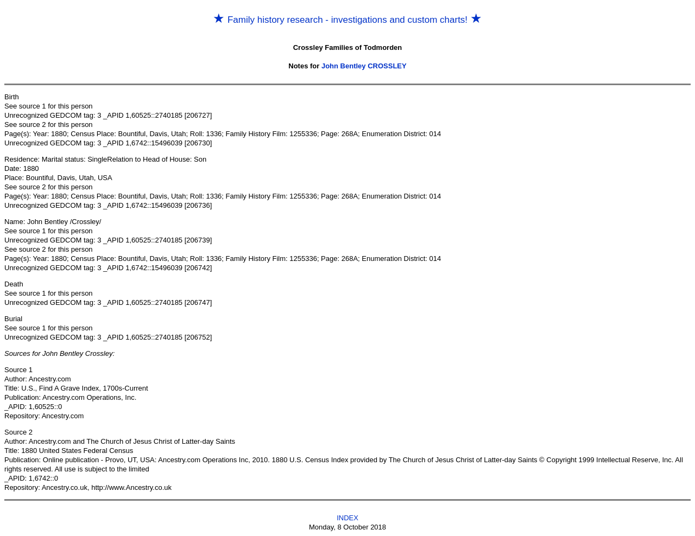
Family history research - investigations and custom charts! (347, 20)
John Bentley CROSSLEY (364, 66)
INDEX (347, 518)
